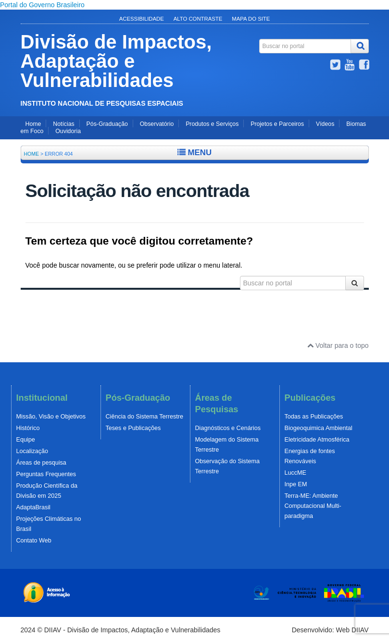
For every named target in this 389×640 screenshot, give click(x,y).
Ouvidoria (68, 131)
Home (33, 124)
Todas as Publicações (314, 416)
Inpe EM (296, 484)
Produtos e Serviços (212, 124)
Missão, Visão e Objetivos (51, 416)
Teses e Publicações (133, 428)
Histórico (28, 428)
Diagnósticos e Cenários (228, 428)
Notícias (63, 124)
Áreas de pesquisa (41, 462)
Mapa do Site (251, 19)
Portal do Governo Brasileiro (42, 5)
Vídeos (325, 124)
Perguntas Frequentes (46, 474)
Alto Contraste (198, 19)
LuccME (296, 472)
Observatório (157, 124)
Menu (194, 152)
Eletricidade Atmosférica (317, 439)
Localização (32, 451)
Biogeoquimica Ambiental (318, 428)
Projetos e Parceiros (277, 124)
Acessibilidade (141, 19)
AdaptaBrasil (33, 507)
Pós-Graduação (107, 124)
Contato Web (33, 540)
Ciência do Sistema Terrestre (144, 416)
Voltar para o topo (337, 345)
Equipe (25, 439)
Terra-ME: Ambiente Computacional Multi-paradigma (313, 505)
